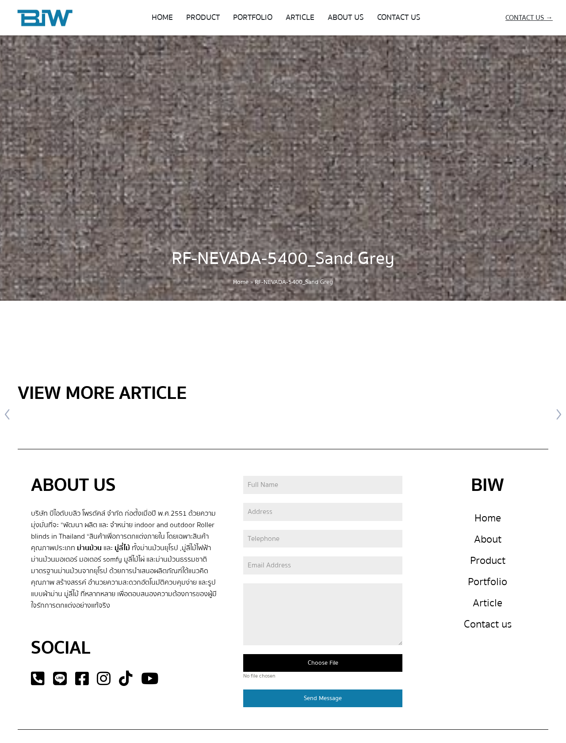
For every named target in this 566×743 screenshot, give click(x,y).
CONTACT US (399, 17)
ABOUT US (346, 17)
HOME (162, 17)
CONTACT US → (529, 17)
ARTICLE (300, 17)
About (487, 539)
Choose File (323, 663)
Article (487, 603)
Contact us (488, 624)
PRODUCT (203, 17)
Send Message (323, 698)
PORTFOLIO (252, 17)
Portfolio (487, 582)
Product (487, 560)
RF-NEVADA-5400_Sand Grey (283, 258)
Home (241, 282)
